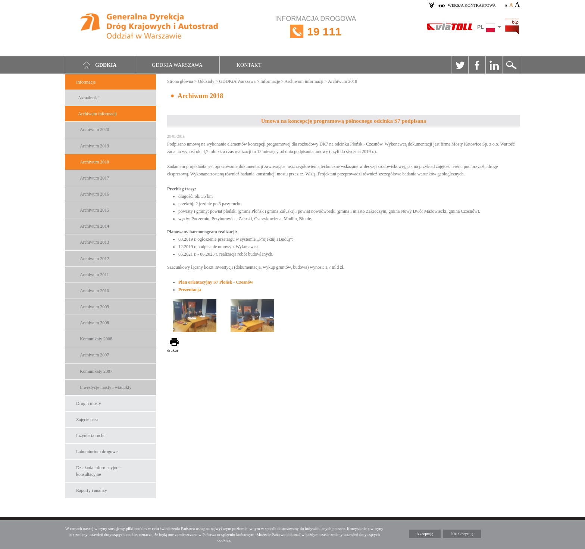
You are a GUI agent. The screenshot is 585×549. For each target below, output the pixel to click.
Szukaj (511, 65)
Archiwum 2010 (94, 290)
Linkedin (494, 65)
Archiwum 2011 (94, 274)
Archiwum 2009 (94, 306)
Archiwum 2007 (94, 355)
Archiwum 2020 (94, 129)
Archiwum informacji (97, 113)
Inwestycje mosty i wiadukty (105, 387)
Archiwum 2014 (94, 226)
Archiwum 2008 (94, 322)
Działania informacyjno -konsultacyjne (98, 471)
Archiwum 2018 (94, 162)
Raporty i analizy (91, 490)
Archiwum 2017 (94, 178)
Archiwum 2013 (94, 242)
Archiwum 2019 (94, 146)
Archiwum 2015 (94, 210)
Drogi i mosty (88, 403)
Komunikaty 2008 (96, 338)
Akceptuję (424, 533)
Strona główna (180, 81)
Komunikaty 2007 (96, 371)
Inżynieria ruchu (91, 435)
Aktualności (89, 97)
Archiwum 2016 (94, 194)
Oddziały (206, 81)
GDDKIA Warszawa (177, 65)
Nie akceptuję (462, 533)
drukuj (172, 350)
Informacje (86, 82)
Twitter (459, 65)
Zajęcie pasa (87, 419)
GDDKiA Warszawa (237, 81)
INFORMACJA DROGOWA (315, 31)
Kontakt (249, 65)
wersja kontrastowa (471, 5)
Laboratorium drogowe (97, 451)
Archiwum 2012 (94, 258)
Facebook (476, 65)
